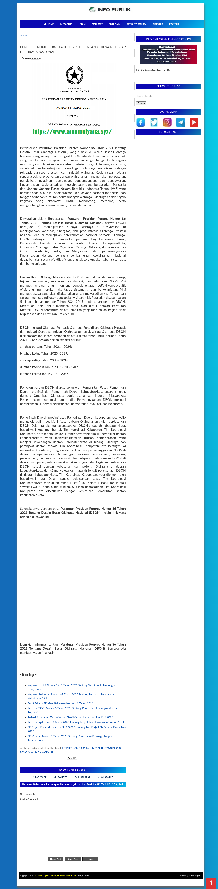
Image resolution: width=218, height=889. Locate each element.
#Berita (72, 758)
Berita (24, 35)
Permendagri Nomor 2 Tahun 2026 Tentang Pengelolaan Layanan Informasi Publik (76, 722)
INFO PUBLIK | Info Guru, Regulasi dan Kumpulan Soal (55, 876)
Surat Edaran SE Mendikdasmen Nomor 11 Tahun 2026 (60, 703)
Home (90, 859)
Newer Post (55, 859)
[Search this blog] (151, 96)
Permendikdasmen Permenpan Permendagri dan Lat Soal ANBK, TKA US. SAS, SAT (72, 784)
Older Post (73, 859)
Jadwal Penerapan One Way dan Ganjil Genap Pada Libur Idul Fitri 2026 (70, 717)
